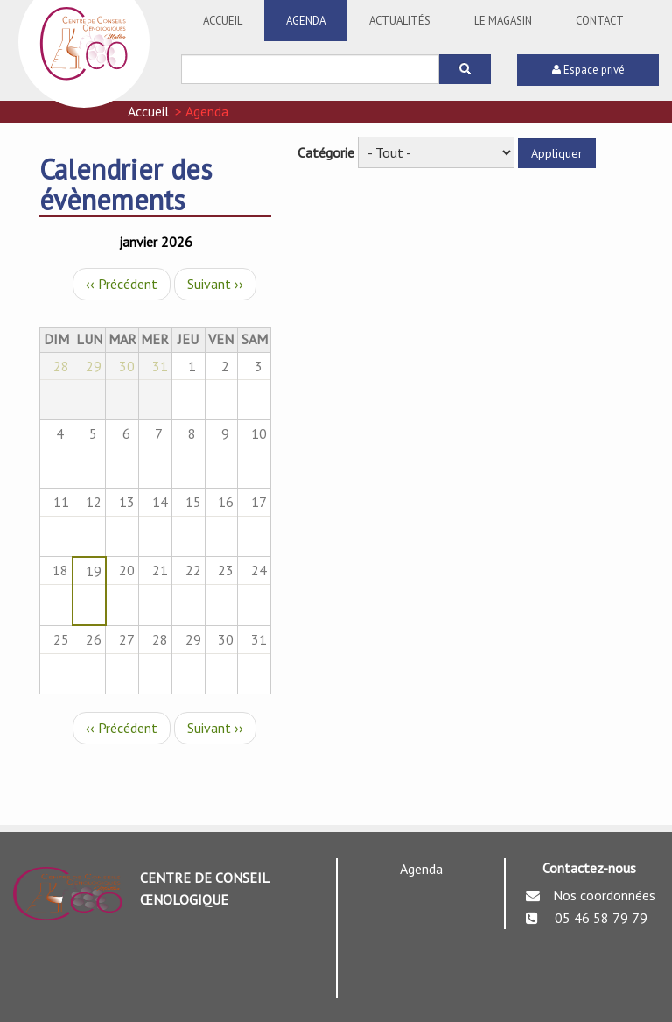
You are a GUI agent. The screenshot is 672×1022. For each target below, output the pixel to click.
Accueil (222, 20)
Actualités (399, 20)
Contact (600, 20)
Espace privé (588, 69)
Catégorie (326, 152)
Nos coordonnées (604, 895)
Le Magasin (503, 20)
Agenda (306, 20)
